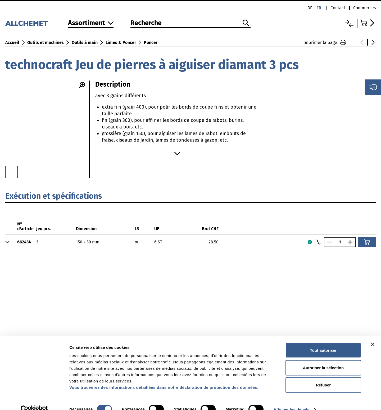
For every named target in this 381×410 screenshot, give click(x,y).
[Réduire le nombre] (328, 242)
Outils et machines (45, 42)
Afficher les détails (291, 399)
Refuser (323, 375)
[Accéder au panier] (368, 22)
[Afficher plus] (177, 154)
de (309, 7)
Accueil (12, 42)
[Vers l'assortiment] (91, 23)
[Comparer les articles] (318, 242)
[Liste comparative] (349, 23)
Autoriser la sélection (323, 358)
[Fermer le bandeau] (373, 335)
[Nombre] (340, 241)
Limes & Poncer (121, 42)
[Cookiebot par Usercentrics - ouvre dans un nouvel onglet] (34, 400)
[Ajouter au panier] (367, 242)
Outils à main (85, 42)
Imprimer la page (324, 42)
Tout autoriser (323, 340)
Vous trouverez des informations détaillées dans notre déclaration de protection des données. (163, 377)
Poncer (150, 42)
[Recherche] (190, 23)
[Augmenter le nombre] (351, 242)
